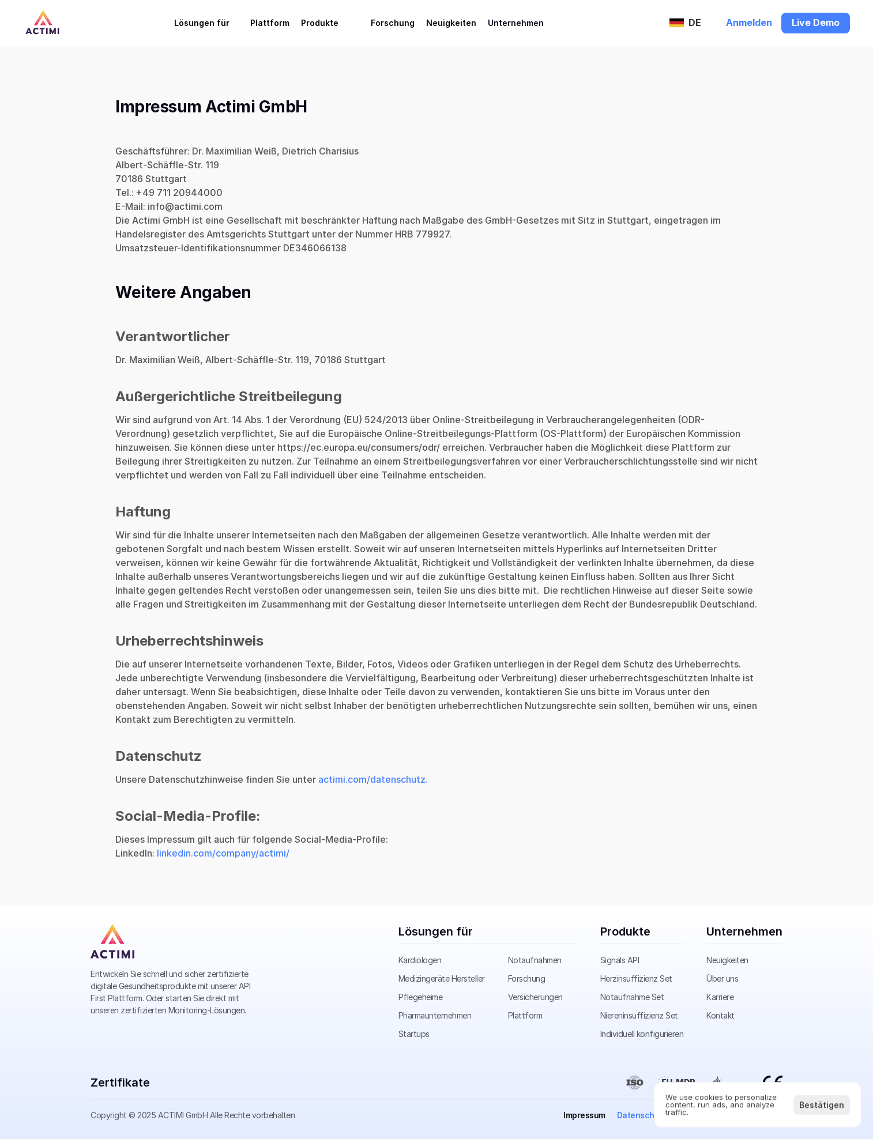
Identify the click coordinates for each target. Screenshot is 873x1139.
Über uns (722, 978)
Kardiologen (420, 960)
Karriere (719, 997)
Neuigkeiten (727, 960)
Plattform (525, 1015)
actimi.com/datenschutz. (373, 779)
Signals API (619, 960)
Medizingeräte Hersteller (441, 978)
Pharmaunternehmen (435, 1015)
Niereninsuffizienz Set (639, 1015)
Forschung (526, 978)
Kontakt (720, 1015)
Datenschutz (642, 1115)
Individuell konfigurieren (642, 1034)
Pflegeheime (420, 997)
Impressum (584, 1115)
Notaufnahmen (535, 960)
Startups (414, 1034)
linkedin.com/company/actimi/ (223, 853)
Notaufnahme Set (632, 997)
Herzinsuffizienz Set (636, 978)
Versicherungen (535, 997)
